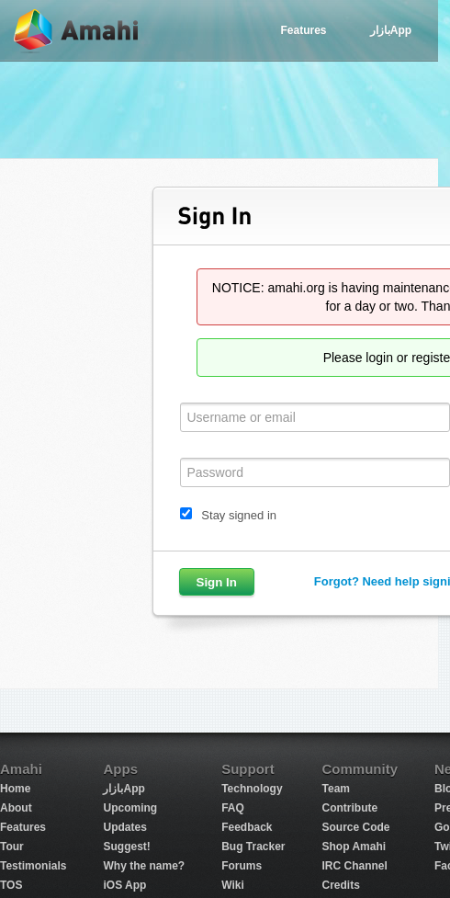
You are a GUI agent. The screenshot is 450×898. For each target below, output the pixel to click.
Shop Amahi (354, 846)
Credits (341, 885)
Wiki (232, 885)
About (16, 807)
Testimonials (33, 865)
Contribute (350, 807)
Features (303, 30)
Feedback (246, 827)
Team (336, 788)
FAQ (232, 807)
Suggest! (126, 846)
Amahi (77, 30)
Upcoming (130, 807)
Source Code (356, 827)
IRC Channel (355, 865)
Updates (124, 827)
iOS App (124, 885)
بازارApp (390, 30)
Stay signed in (238, 515)
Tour (12, 846)
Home (15, 788)
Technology (251, 788)
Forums (241, 865)
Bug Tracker (253, 846)
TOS (11, 885)
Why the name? (144, 865)
